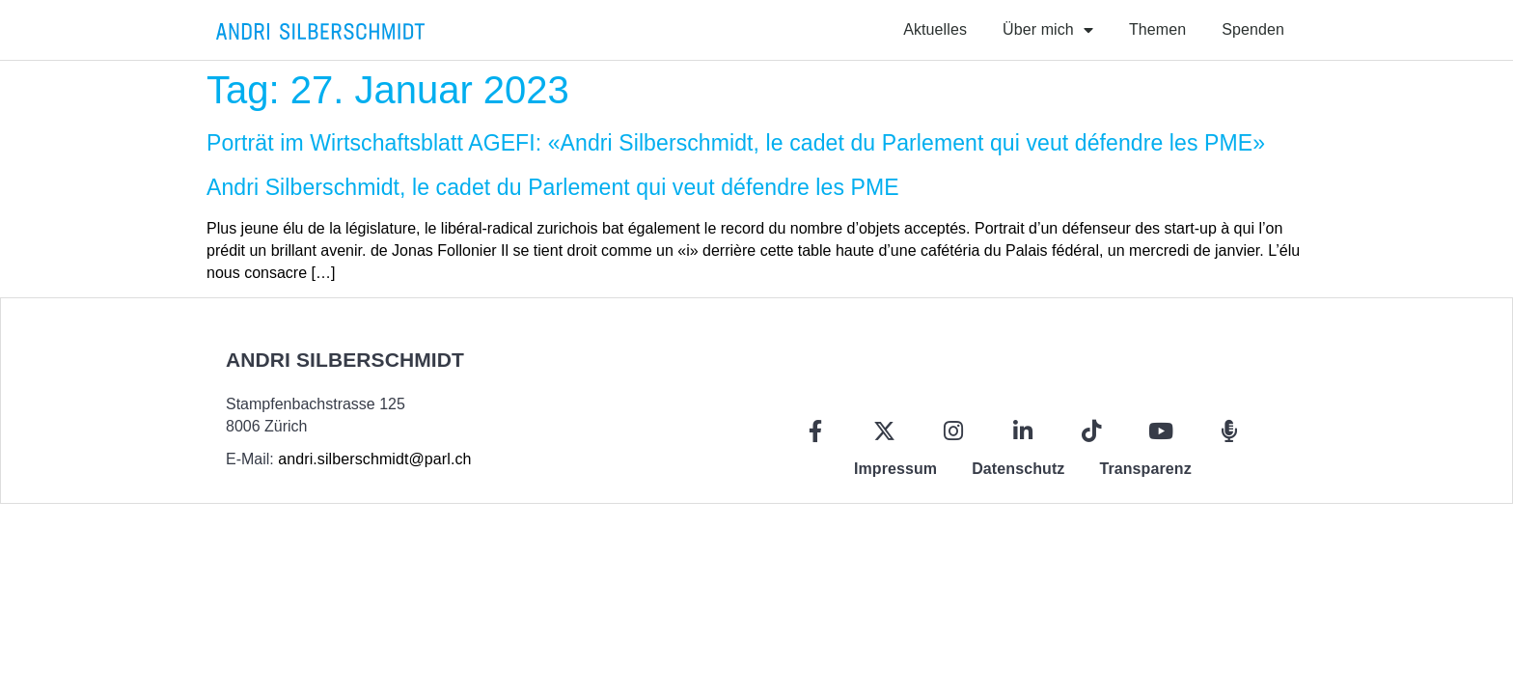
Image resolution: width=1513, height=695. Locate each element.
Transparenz (1145, 468)
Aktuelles (935, 29)
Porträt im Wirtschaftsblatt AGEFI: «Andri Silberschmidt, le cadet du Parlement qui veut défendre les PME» (735, 142)
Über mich (1048, 30)
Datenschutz (1018, 468)
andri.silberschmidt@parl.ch (374, 459)
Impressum (895, 468)
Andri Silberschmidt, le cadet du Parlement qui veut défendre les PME (552, 187)
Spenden (1253, 29)
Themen (1157, 29)
